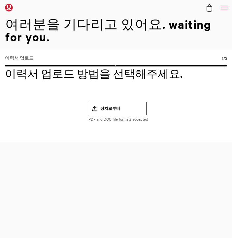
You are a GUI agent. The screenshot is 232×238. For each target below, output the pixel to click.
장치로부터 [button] (110, 108)
